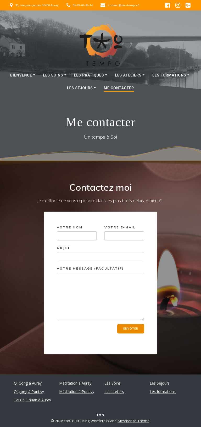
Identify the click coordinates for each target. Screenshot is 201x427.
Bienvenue (21, 75)
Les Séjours (80, 88)
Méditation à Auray (75, 383)
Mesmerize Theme (133, 420)
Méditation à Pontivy (76, 391)
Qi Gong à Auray (28, 383)
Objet (100, 253)
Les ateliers (128, 75)
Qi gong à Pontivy (29, 391)
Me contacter (119, 88)
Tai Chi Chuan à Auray (32, 399)
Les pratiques (89, 75)
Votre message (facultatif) (100, 293)
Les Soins (53, 75)
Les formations (169, 75)
